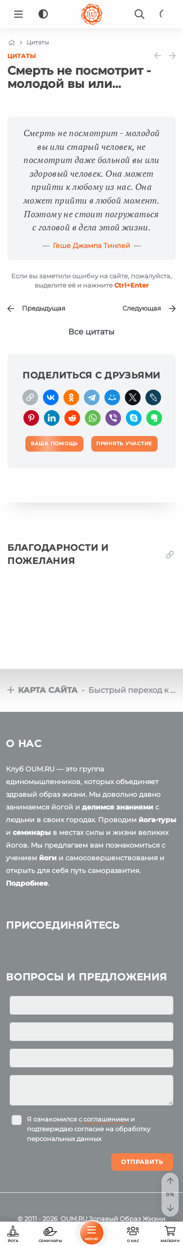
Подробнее (27, 883)
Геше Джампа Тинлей (91, 245)
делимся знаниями (117, 807)
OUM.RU (74, 1219)
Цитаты (21, 56)
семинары (32, 832)
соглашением (106, 1119)
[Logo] (92, 14)
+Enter (131, 285)
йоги (48, 857)
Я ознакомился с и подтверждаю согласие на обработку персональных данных (88, 1128)
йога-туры (157, 819)
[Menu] (18, 14)
